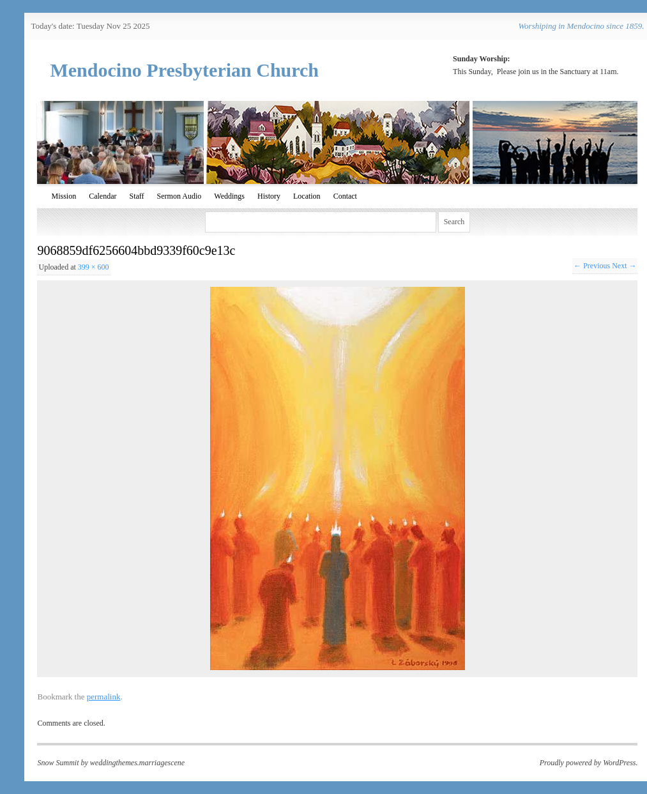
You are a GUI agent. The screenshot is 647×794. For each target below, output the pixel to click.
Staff (136, 196)
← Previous (592, 265)
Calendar (102, 196)
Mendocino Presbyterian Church (184, 69)
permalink (104, 696)
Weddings (229, 196)
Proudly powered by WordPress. (589, 762)
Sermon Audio (179, 196)
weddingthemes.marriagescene (137, 762)
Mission (63, 196)
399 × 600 (93, 267)
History (268, 196)
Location (307, 196)
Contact (345, 196)
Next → (624, 265)
